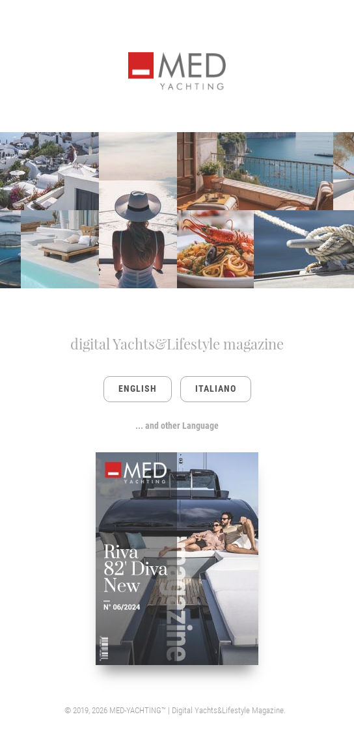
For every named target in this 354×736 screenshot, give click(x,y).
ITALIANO (215, 388)
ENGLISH (137, 388)
